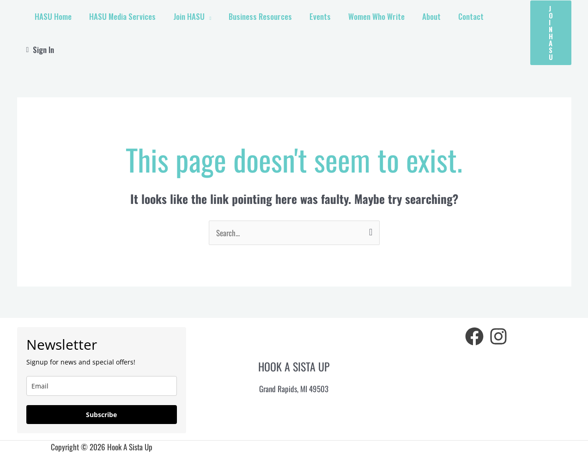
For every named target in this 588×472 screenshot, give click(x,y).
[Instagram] (498, 335)
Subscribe (101, 413)
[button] (550, 32)
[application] (209, 32)
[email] (101, 385)
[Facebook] (474, 335)
